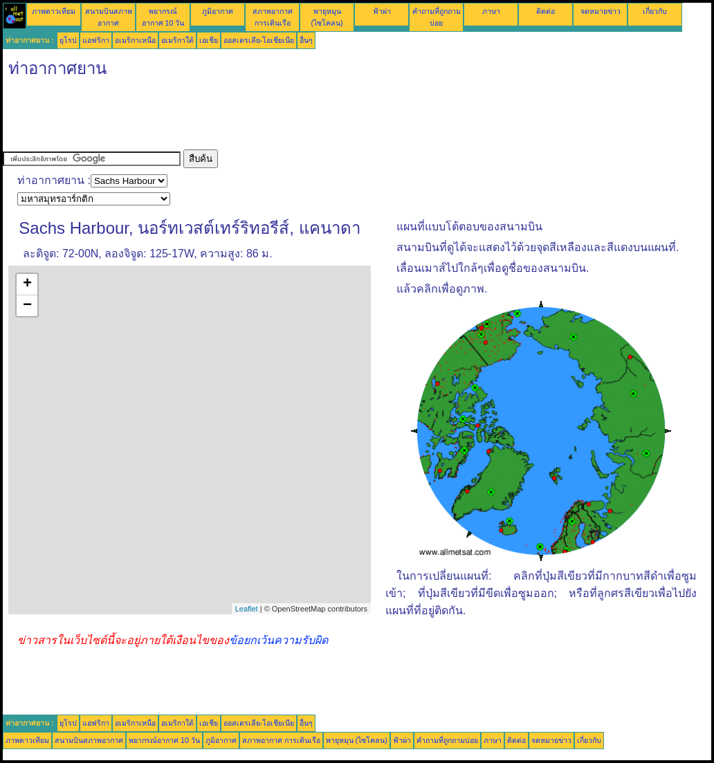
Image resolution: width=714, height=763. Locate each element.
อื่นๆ (306, 40)
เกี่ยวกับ (655, 11)
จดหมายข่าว (600, 11)
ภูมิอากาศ (217, 11)
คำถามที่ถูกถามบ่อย (447, 740)
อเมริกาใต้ (177, 40)
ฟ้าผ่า (382, 11)
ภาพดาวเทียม (53, 11)
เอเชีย (208, 40)
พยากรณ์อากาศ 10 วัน (164, 740)
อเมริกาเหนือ (135, 40)
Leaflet (246, 609)
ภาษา (491, 11)
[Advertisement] (254, 118)
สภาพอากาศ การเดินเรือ (281, 740)
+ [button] (27, 284)
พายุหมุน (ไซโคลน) (356, 740)
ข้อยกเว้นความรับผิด (278, 640)
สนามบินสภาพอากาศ (89, 740)
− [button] (27, 305)
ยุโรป (68, 40)
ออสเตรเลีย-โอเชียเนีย (259, 40)
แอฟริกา (95, 40)
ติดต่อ (545, 11)
